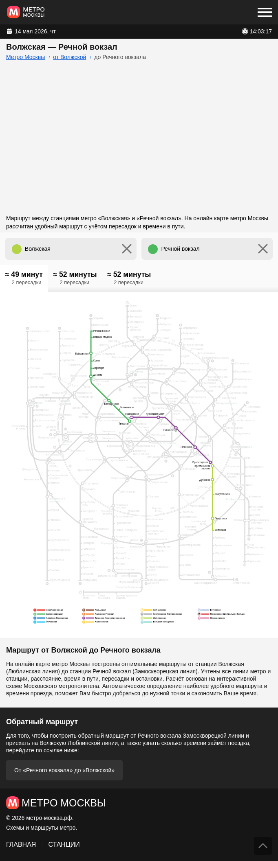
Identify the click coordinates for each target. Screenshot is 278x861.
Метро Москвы (25, 57)
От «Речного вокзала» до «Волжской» (64, 770)
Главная (21, 844)
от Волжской (69, 57)
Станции (63, 844)
